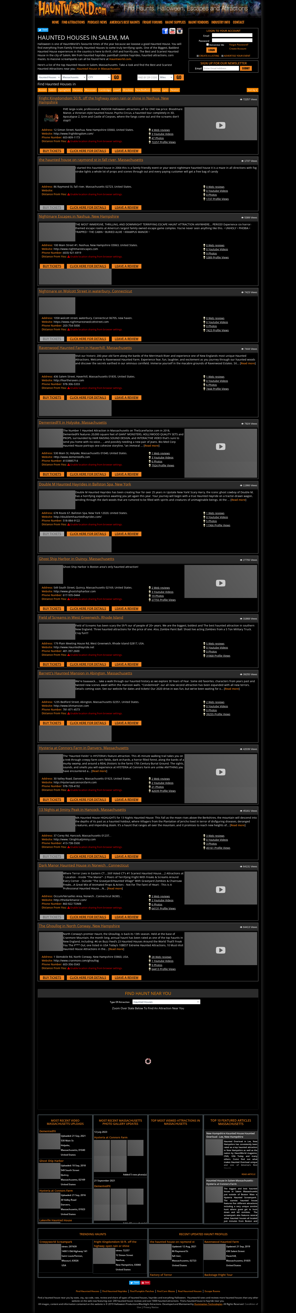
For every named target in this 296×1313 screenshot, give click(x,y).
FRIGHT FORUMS (152, 22)
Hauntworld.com (120, 59)
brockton (128, 90)
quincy (156, 90)
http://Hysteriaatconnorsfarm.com (75, 782)
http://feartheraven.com (69, 380)
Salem (52, 90)
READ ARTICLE (248, 1174)
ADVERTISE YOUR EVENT (237, 55)
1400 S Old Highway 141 (74, 1251)
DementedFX (47, 1131)
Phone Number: (52, 137)
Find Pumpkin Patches (142, 1291)
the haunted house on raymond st (172, 1242)
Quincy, (65, 1175)
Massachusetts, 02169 (73, 1179)
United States (68, 1154)
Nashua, (120, 1260)
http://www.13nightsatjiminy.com (75, 839)
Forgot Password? (238, 44)
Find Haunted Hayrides (114, 1291)
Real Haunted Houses (190, 1291)
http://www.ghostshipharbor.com (75, 591)
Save (147, 1282)
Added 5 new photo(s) (135, 1174)
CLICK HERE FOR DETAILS (88, 151)
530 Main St (67, 1140)
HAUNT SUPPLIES (175, 22)
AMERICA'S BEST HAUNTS (125, 22)
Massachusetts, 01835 (238, 1260)
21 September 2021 (104, 1180)
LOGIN (211, 50)
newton (175, 90)
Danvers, (65, 1204)
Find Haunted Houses (87, 1291)
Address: (47, 130)
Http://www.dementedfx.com (72, 457)
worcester (90, 90)
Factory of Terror (161, 1275)
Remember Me (215, 44)
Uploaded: (73, 1135)
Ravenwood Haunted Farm (221, 1242)
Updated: (184, 1246)
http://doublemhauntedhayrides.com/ (78, 517)
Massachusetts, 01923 (73, 1209)
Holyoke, (65, 1145)
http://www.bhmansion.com (71, 705)
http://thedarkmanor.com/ (70, 900)
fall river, (176, 1256)
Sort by (252, 90)
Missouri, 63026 (70, 1260)
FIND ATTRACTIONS (73, 22)
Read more (248, 363)
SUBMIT (246, 68)
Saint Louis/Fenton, (72, 1256)
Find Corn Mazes (166, 1291)
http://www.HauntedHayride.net (74, 647)
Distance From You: (54, 141)
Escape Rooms (212, 1291)
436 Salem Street (235, 1251)
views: (69, 1246)
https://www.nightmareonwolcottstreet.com (81, 322)
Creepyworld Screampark (56, 1242)
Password (204, 40)
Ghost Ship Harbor (51, 1161)
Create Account (237, 48)
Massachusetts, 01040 (73, 1150)
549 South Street (70, 1170)
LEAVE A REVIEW (126, 151)
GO (116, 77)
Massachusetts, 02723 (184, 1260)
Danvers (77, 90)
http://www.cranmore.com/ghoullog (76, 960)
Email (206, 35)
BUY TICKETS (52, 151)
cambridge (105, 90)
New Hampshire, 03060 (128, 1264)
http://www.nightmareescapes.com (76, 249)
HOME (55, 22)
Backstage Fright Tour (218, 1275)
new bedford (143, 90)
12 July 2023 (100, 1131)
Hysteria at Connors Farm (56, 1190)
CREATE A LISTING (209, 55)
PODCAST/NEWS (97, 22)
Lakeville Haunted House (55, 1220)
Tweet (44, 30)
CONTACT (238, 22)
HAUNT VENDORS (198, 22)
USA (64, 1265)
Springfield (64, 90)
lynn (165, 90)
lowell (117, 90)
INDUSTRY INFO (220, 22)
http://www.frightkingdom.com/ (73, 133)
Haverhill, (231, 1256)
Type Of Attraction (120, 1002)
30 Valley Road (68, 1199)
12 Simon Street (124, 1255)
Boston (42, 90)
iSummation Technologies (208, 1304)
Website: (47, 133)
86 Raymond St (180, 1251)
